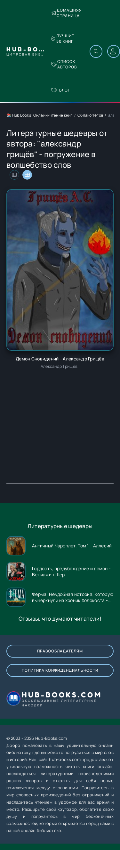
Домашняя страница (66, 12)
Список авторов (64, 64)
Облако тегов (90, 115)
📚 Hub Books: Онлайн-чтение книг (39, 115)
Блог (60, 90)
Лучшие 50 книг (62, 38)
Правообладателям (60, 651)
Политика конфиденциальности (60, 670)
